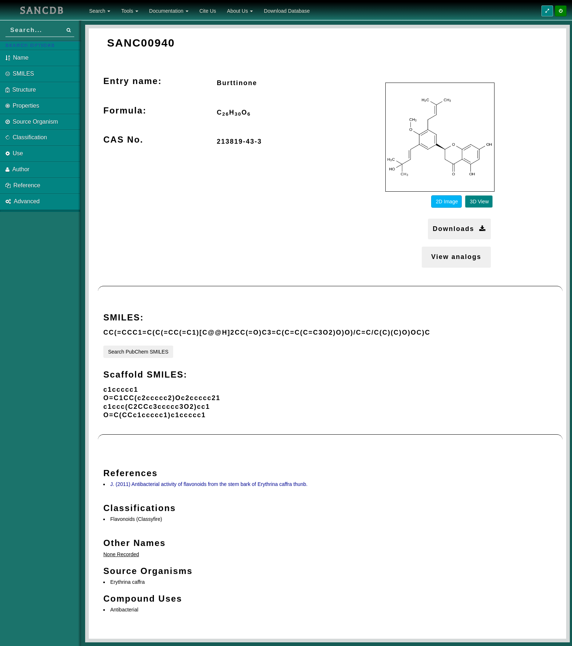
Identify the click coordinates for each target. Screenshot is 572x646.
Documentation (168, 11)
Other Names (134, 543)
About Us (240, 11)
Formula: (125, 110)
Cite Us (207, 11)
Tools (129, 11)
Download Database (287, 11)
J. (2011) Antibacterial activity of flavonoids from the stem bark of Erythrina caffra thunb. (208, 484)
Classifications (139, 508)
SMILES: (123, 317)
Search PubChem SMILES (138, 352)
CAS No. (123, 139)
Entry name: (132, 81)
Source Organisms (147, 571)
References (130, 473)
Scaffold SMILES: (145, 374)
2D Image (447, 201)
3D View (479, 201)
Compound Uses (142, 598)
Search (99, 11)
